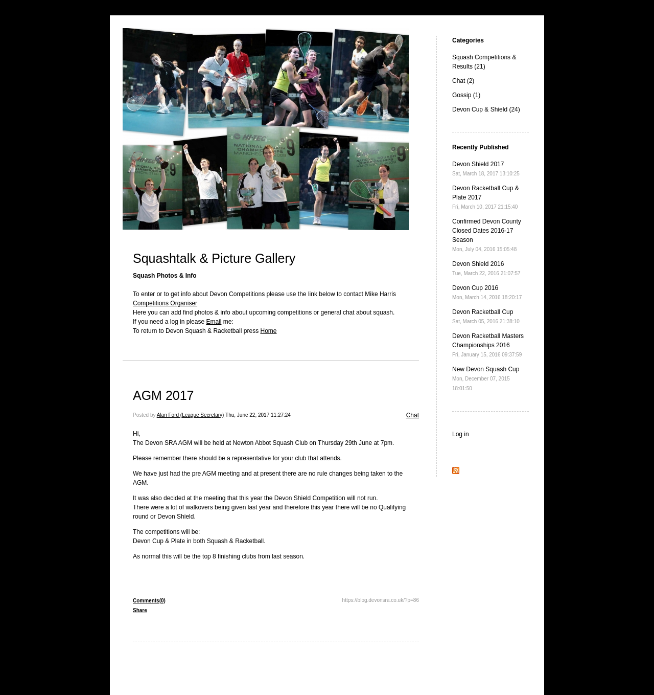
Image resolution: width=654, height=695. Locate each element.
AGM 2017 (163, 395)
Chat (412, 415)
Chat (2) (463, 80)
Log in (460, 434)
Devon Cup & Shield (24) (486, 109)
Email (213, 321)
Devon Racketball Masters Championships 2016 (488, 344)
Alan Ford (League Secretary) (190, 415)
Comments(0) (149, 600)
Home (268, 330)
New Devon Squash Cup (485, 378)
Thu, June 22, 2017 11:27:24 (258, 415)
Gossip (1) (466, 95)
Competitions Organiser (165, 303)
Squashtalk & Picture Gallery (214, 258)
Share (140, 610)
